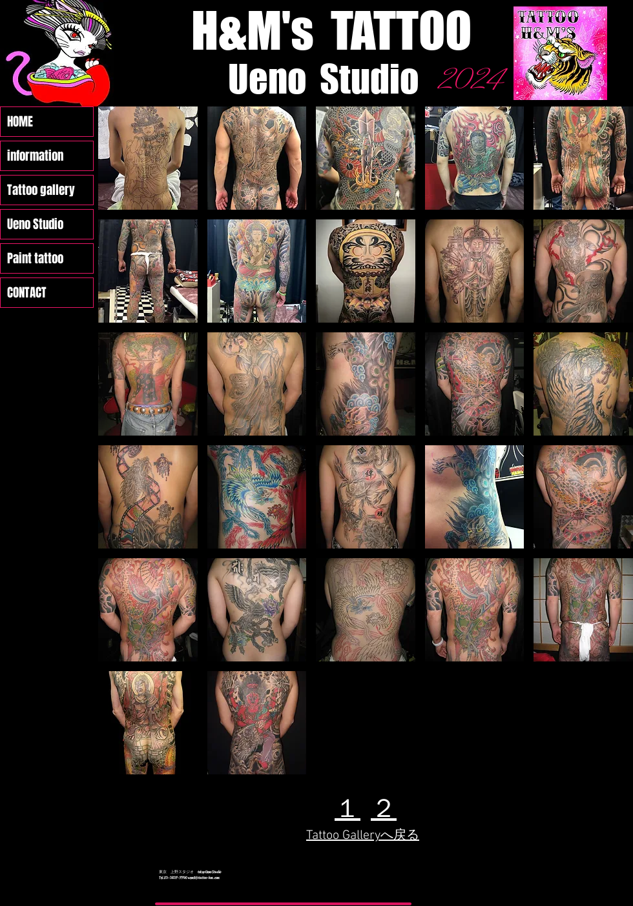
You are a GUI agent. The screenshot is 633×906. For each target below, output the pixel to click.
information (35, 155)
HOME (20, 121)
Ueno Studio (35, 224)
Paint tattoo (35, 258)
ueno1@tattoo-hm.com (204, 877)
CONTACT (27, 292)
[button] (148, 158)
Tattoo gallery (41, 190)
